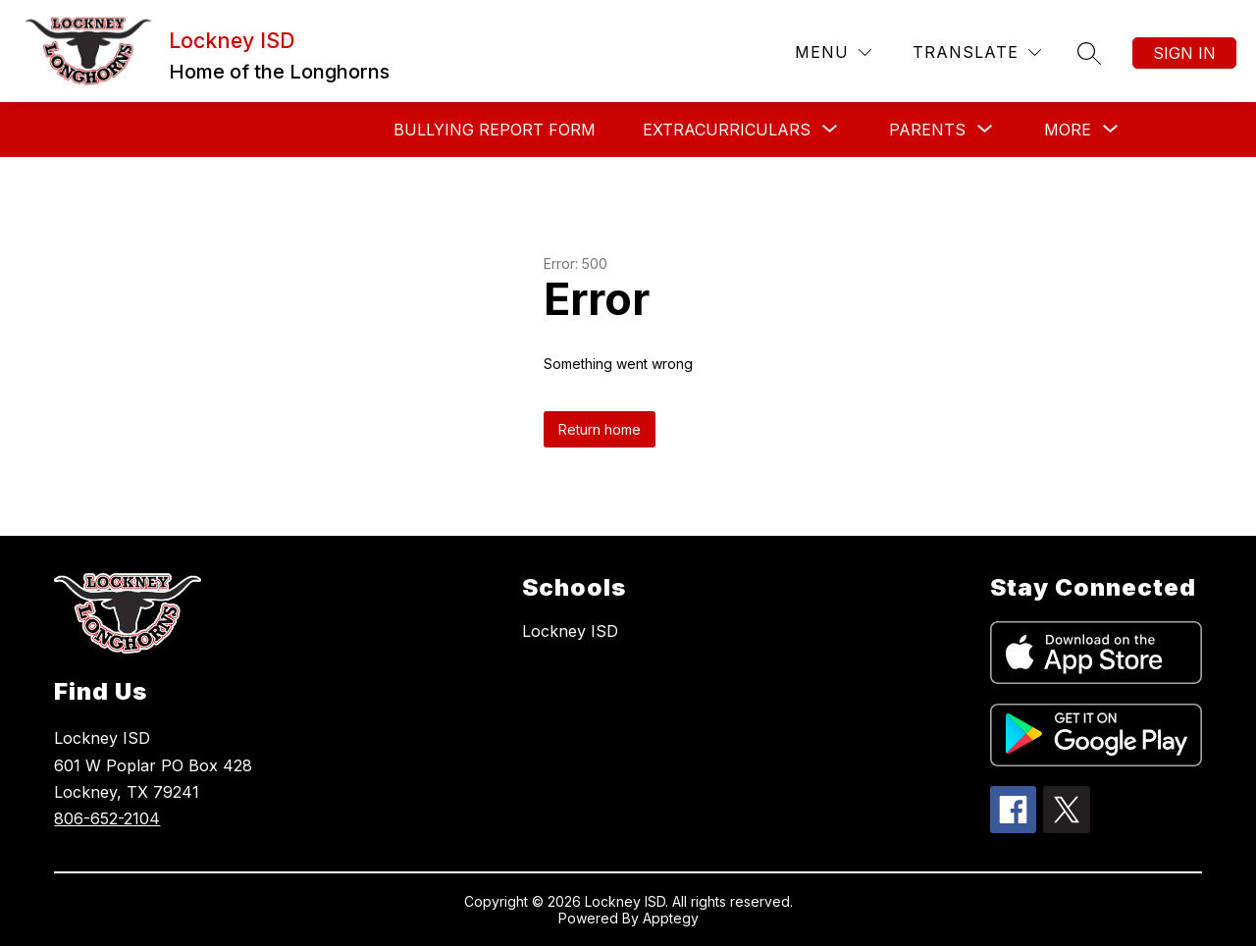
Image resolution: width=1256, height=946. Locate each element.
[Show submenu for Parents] (927, 129)
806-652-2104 (107, 818)
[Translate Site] (977, 52)
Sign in (1184, 53)
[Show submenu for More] (1067, 129)
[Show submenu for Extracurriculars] (727, 129)
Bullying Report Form (494, 129)
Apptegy (671, 918)
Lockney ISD (570, 631)
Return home (599, 429)
